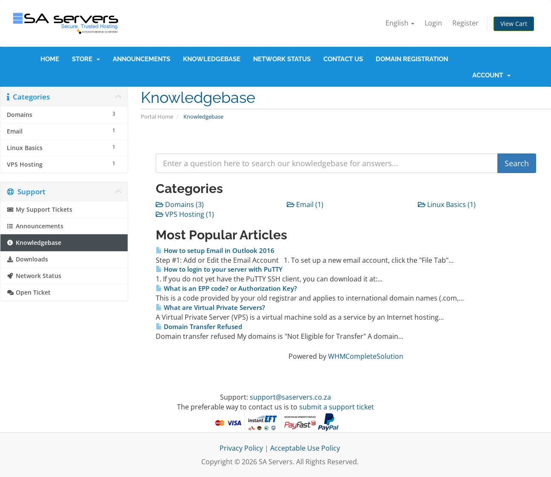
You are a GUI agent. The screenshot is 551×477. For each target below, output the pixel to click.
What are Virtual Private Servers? (210, 307)
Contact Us (343, 59)
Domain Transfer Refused (199, 326)
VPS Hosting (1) (185, 214)
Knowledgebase (211, 59)
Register (465, 23)
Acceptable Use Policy (305, 448)
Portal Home (157, 116)
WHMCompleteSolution (365, 356)
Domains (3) (180, 204)
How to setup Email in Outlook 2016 (215, 250)
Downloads (27, 259)
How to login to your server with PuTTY (219, 269)
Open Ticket (29, 292)
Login (433, 23)
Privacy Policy (241, 448)
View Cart (513, 24)
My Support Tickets (39, 209)
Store (86, 59)
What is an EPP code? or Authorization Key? (226, 288)
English (399, 23)
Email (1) (305, 204)
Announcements (141, 59)
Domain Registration (412, 59)
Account (491, 75)
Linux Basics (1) (447, 204)
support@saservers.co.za (290, 397)
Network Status (282, 59)
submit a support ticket (336, 407)
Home (49, 59)
